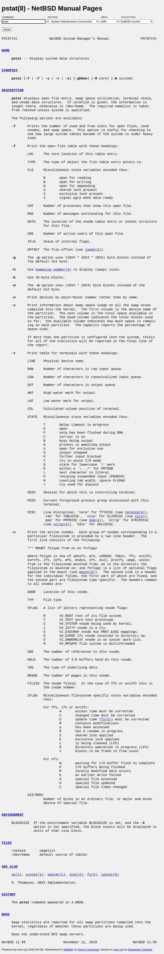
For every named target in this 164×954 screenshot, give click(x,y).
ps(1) (17, 874)
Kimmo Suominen (88, 949)
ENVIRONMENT (13, 815)
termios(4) (135, 512)
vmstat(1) (56, 874)
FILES (7, 843)
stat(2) (76, 874)
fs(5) (106, 719)
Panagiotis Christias (140, 949)
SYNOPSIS (10, 70)
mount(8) (87, 572)
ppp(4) (95, 520)
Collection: (128, 17)
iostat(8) (110, 874)
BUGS (6, 914)
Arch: (106, 17)
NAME (6, 50)
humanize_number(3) (53, 269)
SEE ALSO (10, 867)
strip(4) (61, 524)
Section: (54, 17)
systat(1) (34, 874)
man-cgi (118, 949)
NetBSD (68, 949)
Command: (9, 17)
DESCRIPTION (13, 90)
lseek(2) (93, 250)
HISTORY (9, 894)
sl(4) (140, 516)
